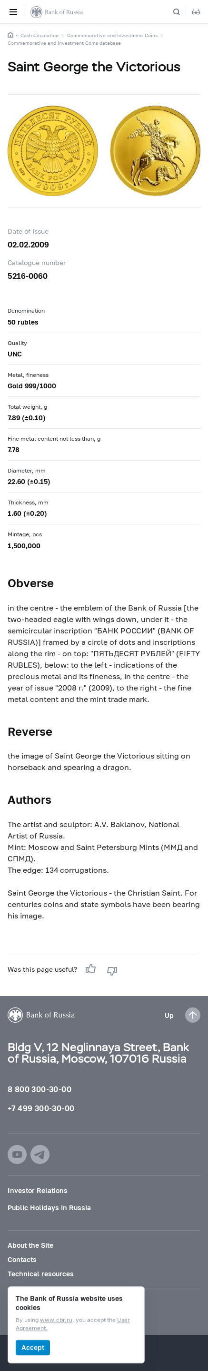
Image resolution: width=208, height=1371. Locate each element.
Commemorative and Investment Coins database (64, 43)
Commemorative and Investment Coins (112, 35)
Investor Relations (38, 1190)
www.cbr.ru (56, 1320)
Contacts (22, 1259)
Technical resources (41, 1274)
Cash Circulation (39, 35)
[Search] (182, 12)
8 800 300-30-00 (39, 1089)
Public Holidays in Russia (49, 1207)
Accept (32, 1347)
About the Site (30, 1245)
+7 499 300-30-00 (41, 1108)
